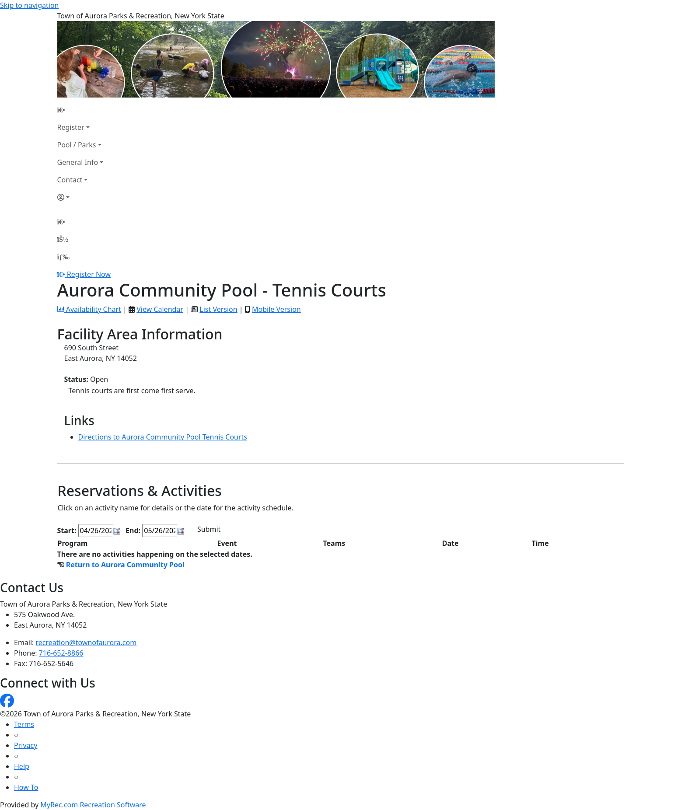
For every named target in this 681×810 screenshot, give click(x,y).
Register (70, 127)
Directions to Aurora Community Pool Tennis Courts (163, 437)
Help (21, 766)
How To (26, 787)
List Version (218, 309)
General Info (77, 162)
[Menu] (63, 256)
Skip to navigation (29, 5)
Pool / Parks (76, 145)
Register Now (89, 274)
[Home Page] (80, 110)
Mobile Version (276, 309)
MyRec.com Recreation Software (93, 805)
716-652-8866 (61, 653)
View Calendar (159, 309)
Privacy (25, 745)
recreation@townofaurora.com (86, 642)
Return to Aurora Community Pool (125, 564)
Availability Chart (89, 309)
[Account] (80, 197)
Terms (24, 724)
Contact (70, 180)
